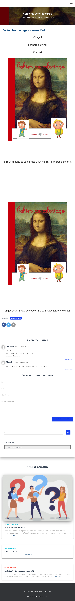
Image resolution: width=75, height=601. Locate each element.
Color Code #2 (10, 551)
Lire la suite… (12, 535)
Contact (48, 591)
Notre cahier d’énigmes (14, 527)
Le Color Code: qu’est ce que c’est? (19, 571)
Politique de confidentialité (33, 591)
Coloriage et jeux (16, 318)
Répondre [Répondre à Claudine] (69, 359)
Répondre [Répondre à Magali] (69, 370)
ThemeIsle (44, 596)
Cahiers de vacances (11, 524)
